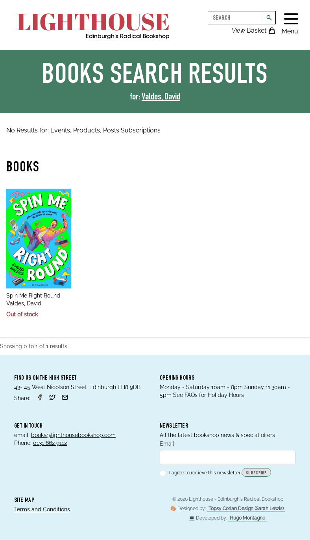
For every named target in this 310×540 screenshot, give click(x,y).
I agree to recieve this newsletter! (201, 473)
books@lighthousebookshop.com (73, 435)
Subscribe (256, 473)
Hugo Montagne (247, 518)
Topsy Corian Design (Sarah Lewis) (246, 508)
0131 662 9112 (50, 443)
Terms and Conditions (42, 509)
